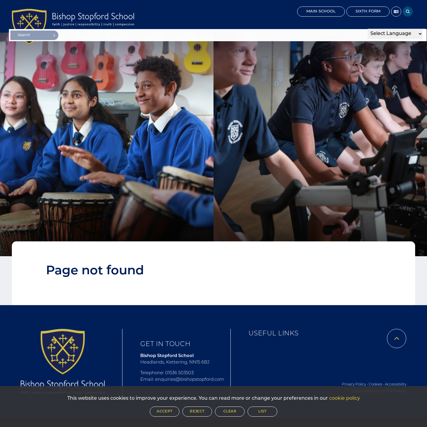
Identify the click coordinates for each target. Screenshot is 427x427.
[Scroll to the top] (396, 338)
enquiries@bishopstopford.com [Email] (189, 379)
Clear (229, 411)
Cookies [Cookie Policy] (375, 384)
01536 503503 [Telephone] (179, 373)
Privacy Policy (354, 384)
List (262, 411)
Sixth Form (368, 11)
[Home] (29, 26)
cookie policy (344, 398)
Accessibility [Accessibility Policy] (395, 384)
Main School (321, 11)
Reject (197, 411)
